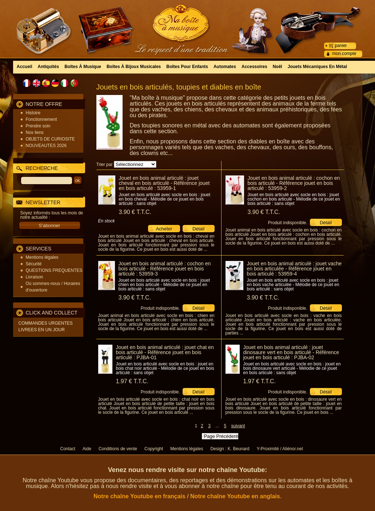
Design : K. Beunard (229, 448)
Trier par (104, 164)
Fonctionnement (41, 119)
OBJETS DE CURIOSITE (50, 139)
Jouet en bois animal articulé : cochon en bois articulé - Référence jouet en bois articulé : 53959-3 (165, 268)
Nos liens (35, 132)
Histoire (33, 112)
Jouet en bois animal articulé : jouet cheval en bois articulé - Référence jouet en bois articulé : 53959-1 (164, 183)
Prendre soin (38, 125)
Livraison (34, 277)
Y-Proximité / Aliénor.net (280, 448)
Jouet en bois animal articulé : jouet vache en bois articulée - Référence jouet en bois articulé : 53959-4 (294, 268)
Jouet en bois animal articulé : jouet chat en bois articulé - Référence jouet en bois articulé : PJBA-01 (165, 352)
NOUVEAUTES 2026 (46, 145)
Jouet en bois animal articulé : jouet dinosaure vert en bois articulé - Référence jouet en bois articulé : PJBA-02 (291, 352)
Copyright (153, 448)
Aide (87, 448)
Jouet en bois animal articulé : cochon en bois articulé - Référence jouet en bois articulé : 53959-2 (294, 183)
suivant (238, 425)
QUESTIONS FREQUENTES (54, 270)
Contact (67, 448)
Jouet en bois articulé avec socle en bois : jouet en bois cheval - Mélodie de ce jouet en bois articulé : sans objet (164, 199)
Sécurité (34, 263)
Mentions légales (42, 257)
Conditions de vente (118, 448)
